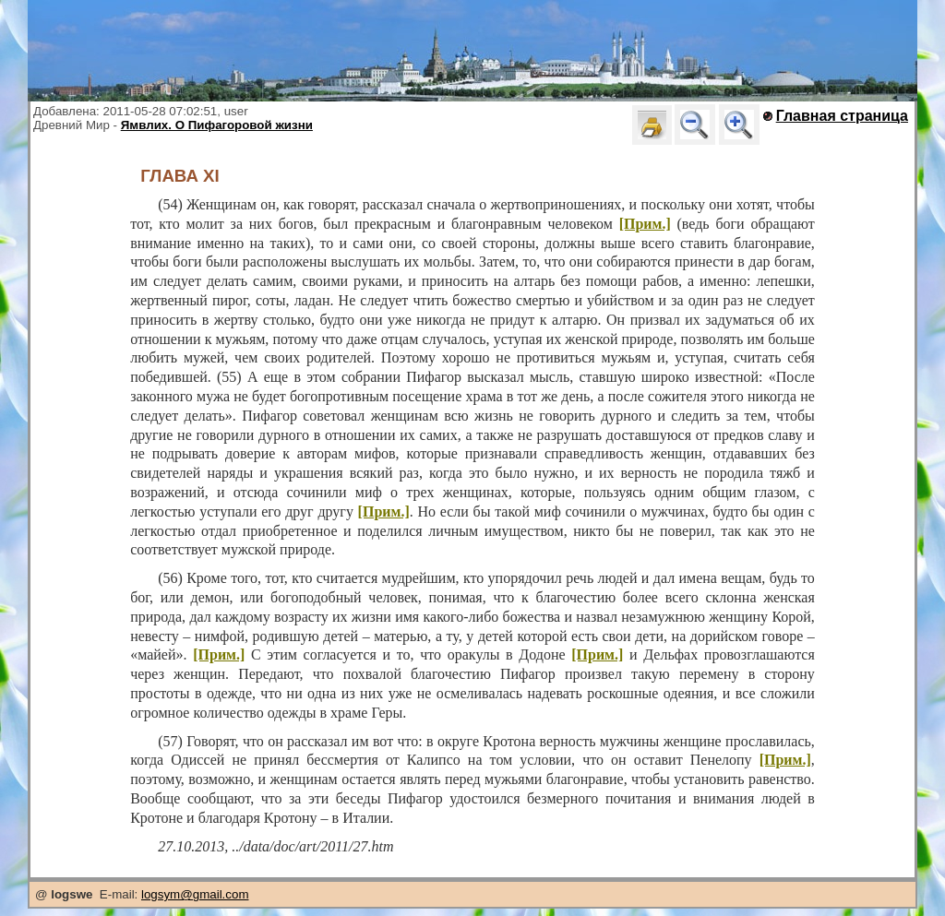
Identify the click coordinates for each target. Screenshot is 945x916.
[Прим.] (645, 224)
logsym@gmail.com (194, 894)
